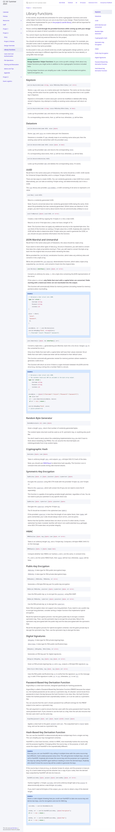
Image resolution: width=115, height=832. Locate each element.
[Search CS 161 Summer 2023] (40, 3)
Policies (5, 16)
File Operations (8, 60)
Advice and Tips (9, 69)
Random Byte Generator (99, 33)
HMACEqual (47, 463)
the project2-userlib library (62, 22)
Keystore (98, 12)
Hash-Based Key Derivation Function (101, 70)
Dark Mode (62, 2)
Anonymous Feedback (106, 2)
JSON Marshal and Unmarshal (100, 26)
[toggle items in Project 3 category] (21, 77)
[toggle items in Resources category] (21, 20)
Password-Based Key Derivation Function (101, 63)
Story (5, 37)
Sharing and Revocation (11, 64)
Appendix (7, 73)
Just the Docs (13, 828)
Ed (76, 2)
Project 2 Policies (9, 41)
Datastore (98, 16)
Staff (4, 25)
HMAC (97, 49)
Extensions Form (93, 2)
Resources (6, 20)
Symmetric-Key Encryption (99, 43)
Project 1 (5, 29)
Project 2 (5, 33)
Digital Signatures (100, 57)
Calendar (6, 12)
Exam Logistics (7, 81)
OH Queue (83, 2)
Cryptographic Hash (101, 38)
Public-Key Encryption (101, 53)
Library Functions (9, 50)
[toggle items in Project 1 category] (21, 29)
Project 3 (5, 77)
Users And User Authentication (9, 55)
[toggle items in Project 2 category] (21, 33)
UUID (96, 20)
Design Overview (9, 45)
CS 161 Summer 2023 (9, 2)
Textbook (70, 2)
